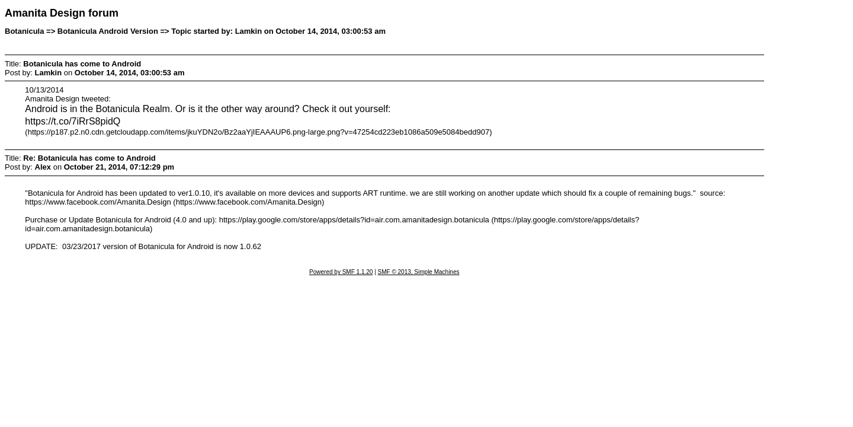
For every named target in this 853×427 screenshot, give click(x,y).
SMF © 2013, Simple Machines (419, 272)
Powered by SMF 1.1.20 (341, 272)
